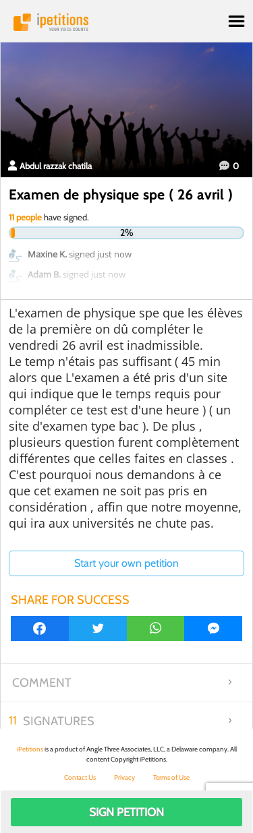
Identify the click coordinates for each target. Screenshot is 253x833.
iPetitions (126, 22)
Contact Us (80, 777)
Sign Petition (126, 812)
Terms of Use (171, 777)
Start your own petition (126, 563)
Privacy (124, 777)
